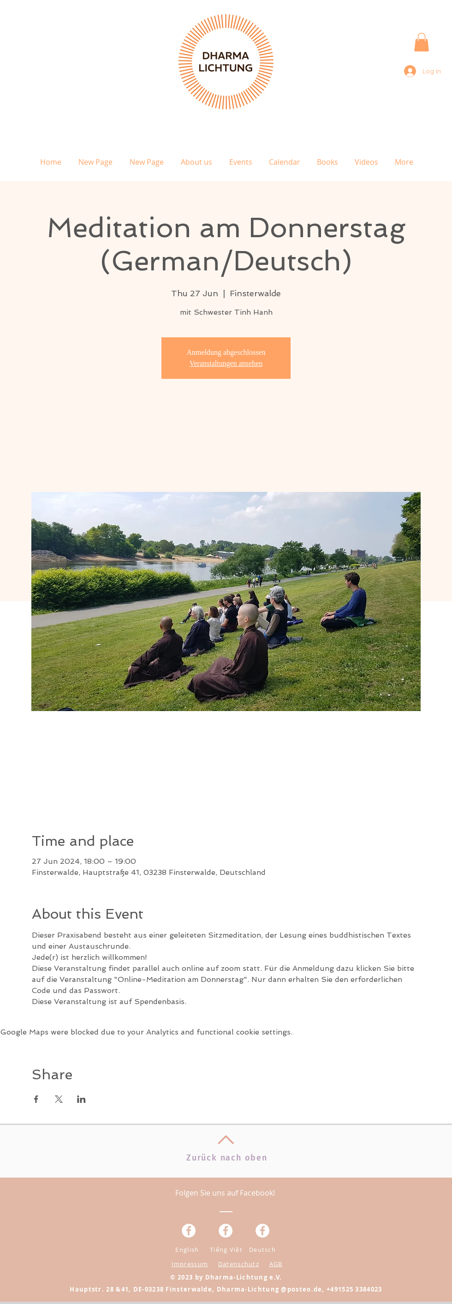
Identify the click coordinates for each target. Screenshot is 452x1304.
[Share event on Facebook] (36, 1099)
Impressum (190, 1264)
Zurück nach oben (227, 1158)
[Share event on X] (58, 1099)
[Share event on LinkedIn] (81, 1099)
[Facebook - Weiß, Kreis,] (189, 1231)
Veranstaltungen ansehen (226, 363)
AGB (276, 1264)
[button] (421, 42)
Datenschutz (238, 1264)
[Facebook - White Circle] (262, 1231)
